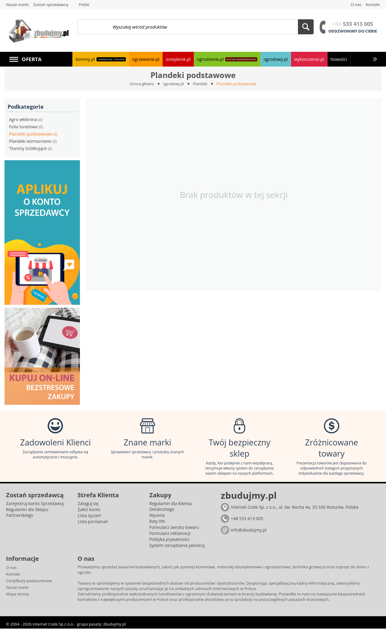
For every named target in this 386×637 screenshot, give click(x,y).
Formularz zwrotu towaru (174, 536)
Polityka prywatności (169, 548)
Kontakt (13, 582)
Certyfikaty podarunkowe (29, 589)
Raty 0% (157, 529)
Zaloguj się (88, 512)
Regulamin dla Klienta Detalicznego (170, 514)
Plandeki (202, 83)
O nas (11, 576)
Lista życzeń (89, 524)
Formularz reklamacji (170, 542)
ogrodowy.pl (174, 83)
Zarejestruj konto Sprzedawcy (35, 512)
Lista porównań (93, 530)
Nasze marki (17, 595)
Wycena (157, 523)
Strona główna (140, 83)
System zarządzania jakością (176, 554)
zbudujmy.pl (114, 632)
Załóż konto (89, 518)
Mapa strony (17, 602)
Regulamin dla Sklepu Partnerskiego (27, 520)
